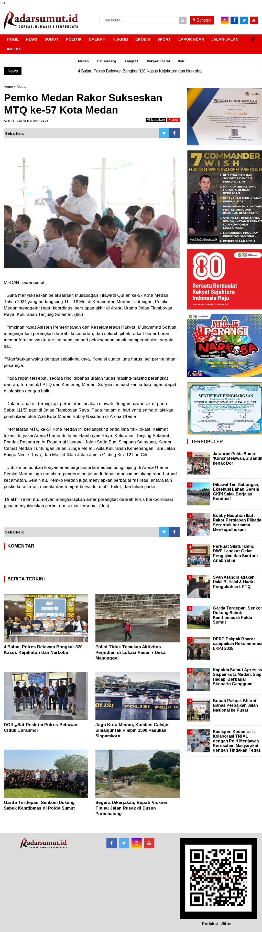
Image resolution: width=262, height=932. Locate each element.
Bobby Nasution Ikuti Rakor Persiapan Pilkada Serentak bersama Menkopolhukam (237, 522)
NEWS (31, 39)
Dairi (181, 61)
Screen (202, 20)
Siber (226, 924)
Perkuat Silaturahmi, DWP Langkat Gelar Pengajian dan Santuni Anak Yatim (235, 553)
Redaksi (210, 924)
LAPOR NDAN (191, 39)
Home (8, 87)
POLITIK (74, 39)
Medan (83, 61)
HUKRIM (120, 39)
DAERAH (97, 39)
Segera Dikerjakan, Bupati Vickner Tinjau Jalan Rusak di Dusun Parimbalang (131, 808)
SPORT (164, 39)
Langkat (131, 61)
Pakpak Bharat (158, 61)
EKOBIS (142, 39)
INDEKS (14, 49)
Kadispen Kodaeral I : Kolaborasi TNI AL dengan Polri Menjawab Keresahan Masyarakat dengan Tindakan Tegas (237, 740)
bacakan (156, 119)
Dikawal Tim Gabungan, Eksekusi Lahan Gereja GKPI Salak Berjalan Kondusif (236, 491)
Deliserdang (106, 61)
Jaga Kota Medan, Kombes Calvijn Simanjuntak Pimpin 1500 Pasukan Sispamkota (131, 730)
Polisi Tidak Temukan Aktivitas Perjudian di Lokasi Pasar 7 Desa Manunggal (130, 652)
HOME (13, 39)
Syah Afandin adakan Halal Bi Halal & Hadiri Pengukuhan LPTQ (234, 582)
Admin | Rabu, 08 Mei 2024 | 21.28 (26, 120)
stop (173, 119)
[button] (253, 37)
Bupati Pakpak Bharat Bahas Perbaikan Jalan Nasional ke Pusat (235, 705)
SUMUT (52, 39)
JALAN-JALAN (224, 39)
